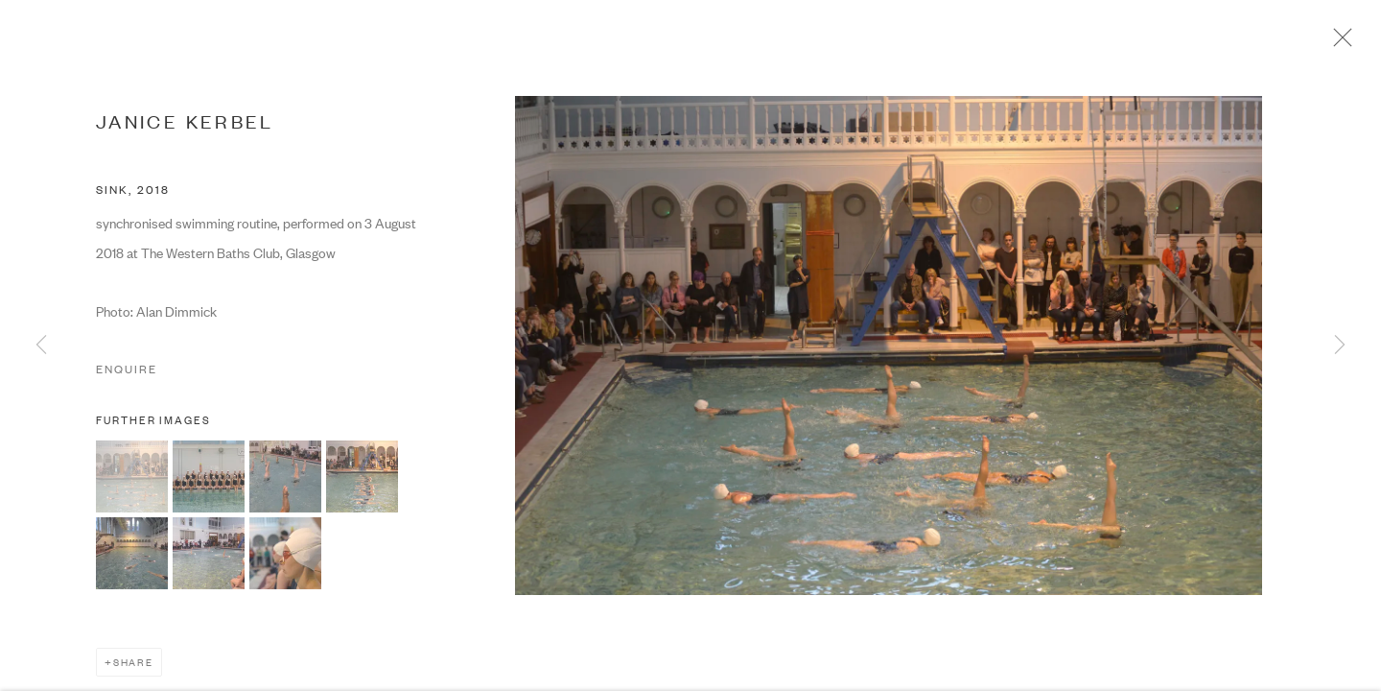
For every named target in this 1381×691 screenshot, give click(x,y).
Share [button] (133, 665)
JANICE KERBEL (185, 124)
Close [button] (1341, 43)
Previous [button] (41, 345)
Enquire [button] (126, 372)
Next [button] (1340, 345)
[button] (132, 480)
